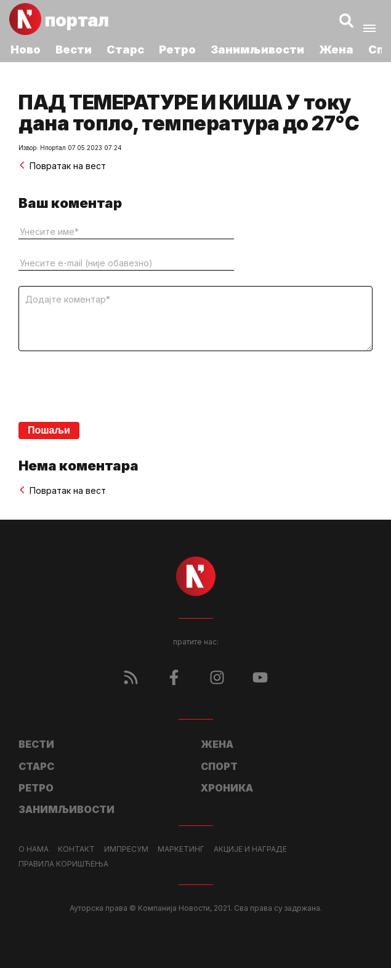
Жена (336, 49)
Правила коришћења (63, 864)
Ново (25, 49)
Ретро (177, 49)
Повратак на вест (62, 165)
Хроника (227, 788)
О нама (33, 849)
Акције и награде (250, 849)
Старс (125, 49)
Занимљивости (257, 49)
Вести (73, 49)
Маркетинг (181, 849)
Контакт (76, 849)
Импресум (126, 849)
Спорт (219, 766)
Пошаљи (49, 430)
